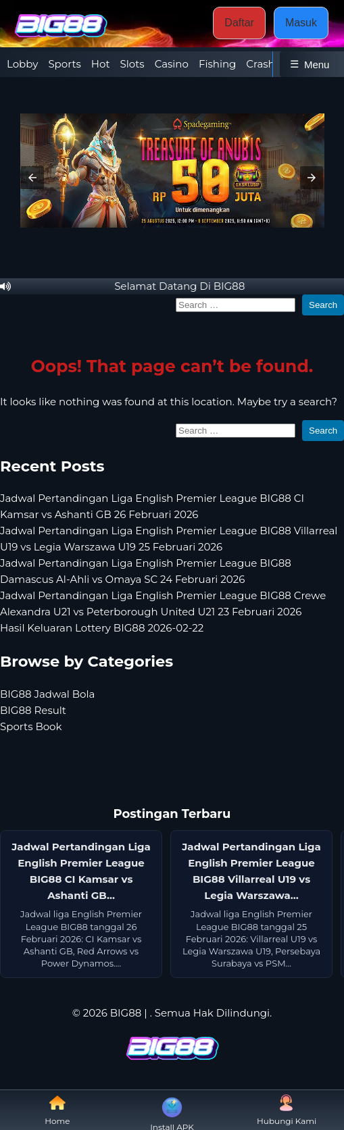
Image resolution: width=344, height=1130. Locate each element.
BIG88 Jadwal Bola (47, 694)
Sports (64, 63)
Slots (132, 63)
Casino (172, 63)
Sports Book (31, 726)
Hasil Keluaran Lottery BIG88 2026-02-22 (101, 627)
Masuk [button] (301, 22)
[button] (32, 177)
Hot (100, 63)
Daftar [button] (239, 22)
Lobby (22, 63)
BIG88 (126, 1012)
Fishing (217, 63)
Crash (260, 63)
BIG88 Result (33, 710)
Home (57, 1110)
